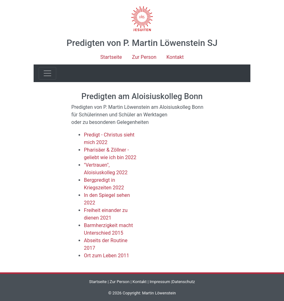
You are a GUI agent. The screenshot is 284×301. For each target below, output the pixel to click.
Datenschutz (183, 281)
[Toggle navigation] (47, 73)
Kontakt (175, 57)
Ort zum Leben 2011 (106, 256)
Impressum (160, 281)
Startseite (111, 57)
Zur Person (144, 57)
